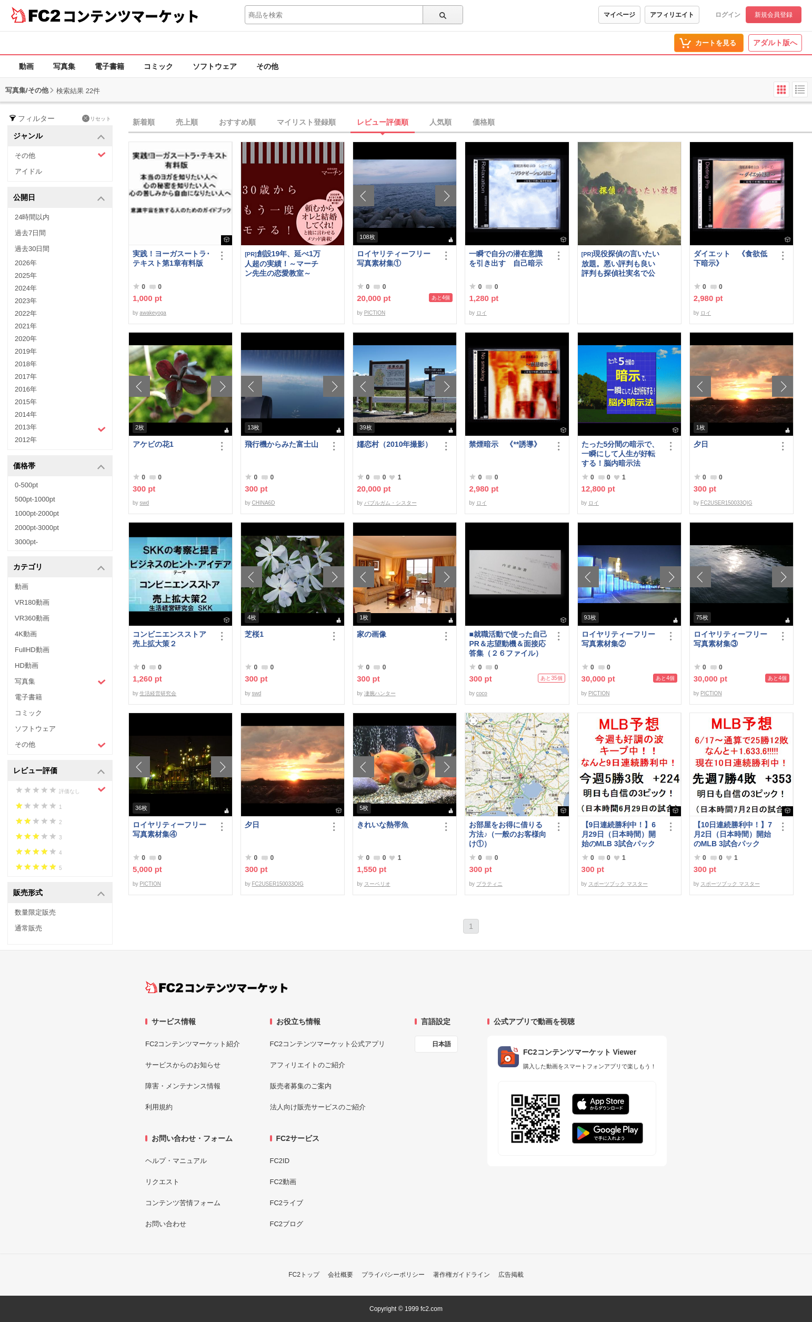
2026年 (26, 263)
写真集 (64, 66)
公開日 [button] (59, 198)
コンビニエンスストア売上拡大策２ (169, 639)
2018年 (26, 364)
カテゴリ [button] (59, 568)
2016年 (26, 389)
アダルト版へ (775, 42)
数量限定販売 (35, 912)
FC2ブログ (287, 1224)
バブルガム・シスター (390, 503)
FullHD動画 (32, 650)
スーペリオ (377, 884)
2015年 (26, 402)
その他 (267, 66)
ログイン (727, 14)
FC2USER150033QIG (726, 503)
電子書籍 (109, 66)
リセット (96, 118)
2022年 (26, 313)
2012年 (26, 440)
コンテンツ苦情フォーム (182, 1203)
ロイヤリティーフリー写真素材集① (393, 258)
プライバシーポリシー (393, 1274)
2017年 (26, 376)
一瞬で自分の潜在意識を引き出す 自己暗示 (506, 258)
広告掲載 (511, 1274)
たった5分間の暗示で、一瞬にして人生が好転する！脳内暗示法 (620, 453)
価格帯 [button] (59, 467)
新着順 (144, 122)
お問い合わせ (165, 1224)
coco (481, 693)
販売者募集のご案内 (301, 1086)
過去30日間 (32, 249)
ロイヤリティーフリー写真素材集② (618, 639)
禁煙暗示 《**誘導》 (505, 444)
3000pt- (26, 542)
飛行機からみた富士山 (281, 444)
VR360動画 (32, 618)
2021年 (26, 326)
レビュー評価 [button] (59, 771)
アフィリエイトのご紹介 (307, 1065)
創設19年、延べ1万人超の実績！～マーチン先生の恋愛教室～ (282, 263)
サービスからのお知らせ (182, 1065)
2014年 (26, 414)
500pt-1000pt (35, 499)
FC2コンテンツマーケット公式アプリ (328, 1044)
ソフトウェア (215, 66)
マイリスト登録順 (306, 122)
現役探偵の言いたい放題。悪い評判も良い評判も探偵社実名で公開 (621, 263)
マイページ (619, 14)
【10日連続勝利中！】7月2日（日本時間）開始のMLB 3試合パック (733, 834)
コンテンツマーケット (131, 16)
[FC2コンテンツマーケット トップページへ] (216, 987)
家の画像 (371, 634)
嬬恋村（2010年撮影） (394, 444)
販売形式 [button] (59, 893)
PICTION (375, 313)
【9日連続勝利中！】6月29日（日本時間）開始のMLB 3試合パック (619, 834)
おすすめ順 (237, 122)
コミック (158, 66)
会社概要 (340, 1274)
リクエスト (162, 1182)
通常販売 (28, 928)
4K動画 (26, 634)
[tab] (470, 122)
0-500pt (26, 485)
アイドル (28, 171)
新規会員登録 (774, 14)
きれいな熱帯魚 (382, 824)
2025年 (26, 275)
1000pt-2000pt (37, 513)
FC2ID (280, 1161)
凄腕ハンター (380, 693)
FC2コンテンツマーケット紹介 (192, 1044)
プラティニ (489, 884)
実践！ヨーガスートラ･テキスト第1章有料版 (171, 258)
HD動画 (26, 665)
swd (144, 503)
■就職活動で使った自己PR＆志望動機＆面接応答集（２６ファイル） (508, 643)
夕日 (701, 444)
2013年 (60, 428)
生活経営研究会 (157, 693)
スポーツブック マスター (618, 884)
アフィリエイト (672, 14)
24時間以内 (32, 217)
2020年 (26, 339)
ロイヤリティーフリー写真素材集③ (730, 639)
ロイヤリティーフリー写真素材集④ (169, 829)
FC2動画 (283, 1182)
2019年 (26, 351)
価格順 (484, 122)
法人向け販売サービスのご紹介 (318, 1107)
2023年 (26, 301)
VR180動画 (32, 602)
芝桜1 (254, 634)
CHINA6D (263, 503)
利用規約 (159, 1107)
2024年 (26, 288)
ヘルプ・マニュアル (176, 1161)
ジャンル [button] (59, 137)
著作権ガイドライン (461, 1274)
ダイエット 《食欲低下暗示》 (730, 258)
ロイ (481, 313)
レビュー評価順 (382, 122)
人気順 (440, 122)
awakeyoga (152, 313)
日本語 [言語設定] (441, 1044)
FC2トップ (303, 1274)
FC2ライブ (287, 1203)
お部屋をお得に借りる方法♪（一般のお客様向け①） (507, 834)
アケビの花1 (153, 444)
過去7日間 (30, 233)
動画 (26, 66)
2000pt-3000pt (37, 528)
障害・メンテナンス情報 (182, 1086)
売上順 (187, 122)
